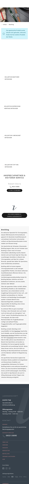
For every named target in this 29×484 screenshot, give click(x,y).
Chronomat (10, 328)
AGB (3, 449)
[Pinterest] (10, 458)
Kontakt (4, 414)
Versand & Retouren (8, 446)
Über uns (5, 432)
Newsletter (6, 440)
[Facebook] (3, 458)
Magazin (5, 438)
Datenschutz (6, 475)
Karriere (5, 435)
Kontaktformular (8, 423)
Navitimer (17, 321)
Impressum (5, 474)
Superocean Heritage (7, 326)
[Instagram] (6, 458)
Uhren (5, 24)
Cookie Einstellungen (8, 477)
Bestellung (6, 444)
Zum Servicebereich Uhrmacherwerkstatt (14, 210)
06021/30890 (14, 187)
